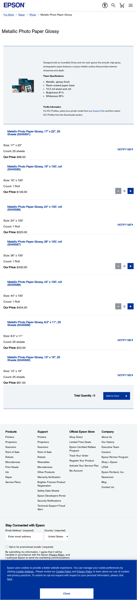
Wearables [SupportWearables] (43, 462)
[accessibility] (105, 5)
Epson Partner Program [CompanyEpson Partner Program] (115, 457)
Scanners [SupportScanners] (42, 447)
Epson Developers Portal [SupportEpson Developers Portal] (51, 495)
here (9, 579)
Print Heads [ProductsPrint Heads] (12, 467)
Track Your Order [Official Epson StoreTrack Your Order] (78, 455)
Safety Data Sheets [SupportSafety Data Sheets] (48, 490)
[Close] (66, 593)
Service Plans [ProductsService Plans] (13, 482)
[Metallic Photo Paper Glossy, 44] (41, 283)
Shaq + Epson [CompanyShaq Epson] (109, 462)
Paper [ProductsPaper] (8, 477)
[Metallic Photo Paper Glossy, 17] (45, 133)
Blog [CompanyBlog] (104, 482)
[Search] (113, 5)
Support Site (99, 111)
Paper (21, 14)
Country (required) (55, 530)
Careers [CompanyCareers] (106, 452)
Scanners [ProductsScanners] (10, 447)
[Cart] (122, 5)
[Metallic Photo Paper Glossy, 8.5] (46, 323)
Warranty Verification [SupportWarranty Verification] (48, 477)
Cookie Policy (63, 571)
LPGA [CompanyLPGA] (105, 467)
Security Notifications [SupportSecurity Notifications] (49, 500)
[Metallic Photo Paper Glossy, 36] (41, 243)
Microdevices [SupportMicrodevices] (44, 467)
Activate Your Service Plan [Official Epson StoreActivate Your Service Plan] (84, 465)
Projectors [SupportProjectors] (43, 442)
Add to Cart (112, 395)
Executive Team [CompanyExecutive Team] (110, 447)
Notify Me (126, 149)
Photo (32, 14)
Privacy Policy (56, 554)
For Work (9, 14)
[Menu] (130, 5)
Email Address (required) (19, 530)
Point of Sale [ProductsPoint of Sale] (12, 452)
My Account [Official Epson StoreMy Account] (76, 470)
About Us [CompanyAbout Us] (107, 437)
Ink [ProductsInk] (7, 472)
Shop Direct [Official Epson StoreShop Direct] (76, 437)
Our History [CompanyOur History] (108, 442)
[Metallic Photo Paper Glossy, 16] (41, 168)
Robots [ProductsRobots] (9, 457)
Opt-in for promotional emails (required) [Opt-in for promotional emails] (31, 546)
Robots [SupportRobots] (41, 457)
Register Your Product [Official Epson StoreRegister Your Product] (81, 460)
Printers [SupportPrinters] (41, 437)
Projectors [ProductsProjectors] (11, 442)
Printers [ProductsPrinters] (9, 437)
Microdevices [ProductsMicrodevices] (12, 462)
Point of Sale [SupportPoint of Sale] (44, 452)
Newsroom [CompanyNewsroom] (108, 477)
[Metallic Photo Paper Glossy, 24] (41, 208)
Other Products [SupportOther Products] (46, 472)
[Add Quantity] (131, 191)
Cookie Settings (25, 571)
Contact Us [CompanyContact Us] (108, 487)
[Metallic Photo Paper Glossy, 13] (45, 359)
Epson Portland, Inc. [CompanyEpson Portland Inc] (113, 472)
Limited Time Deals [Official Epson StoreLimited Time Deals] (80, 442)
